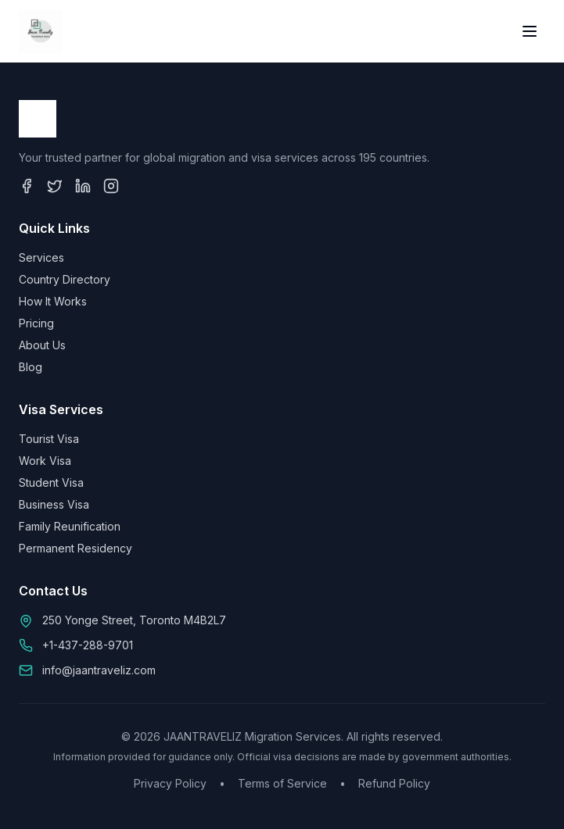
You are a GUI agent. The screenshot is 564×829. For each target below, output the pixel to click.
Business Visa (54, 504)
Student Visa (51, 482)
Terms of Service (282, 783)
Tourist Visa (49, 438)
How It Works (53, 301)
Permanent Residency (75, 548)
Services (41, 257)
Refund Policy (394, 783)
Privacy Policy (170, 783)
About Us (42, 345)
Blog (30, 366)
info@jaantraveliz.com (99, 670)
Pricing (36, 323)
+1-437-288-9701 (87, 645)
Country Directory (64, 279)
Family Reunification (69, 526)
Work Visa (45, 460)
